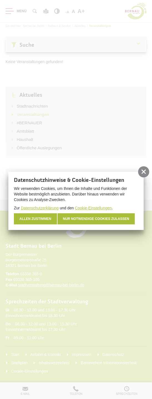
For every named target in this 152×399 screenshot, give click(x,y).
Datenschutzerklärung (40, 208)
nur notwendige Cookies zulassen (96, 219)
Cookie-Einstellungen (93, 208)
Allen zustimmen (35, 219)
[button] (143, 171)
